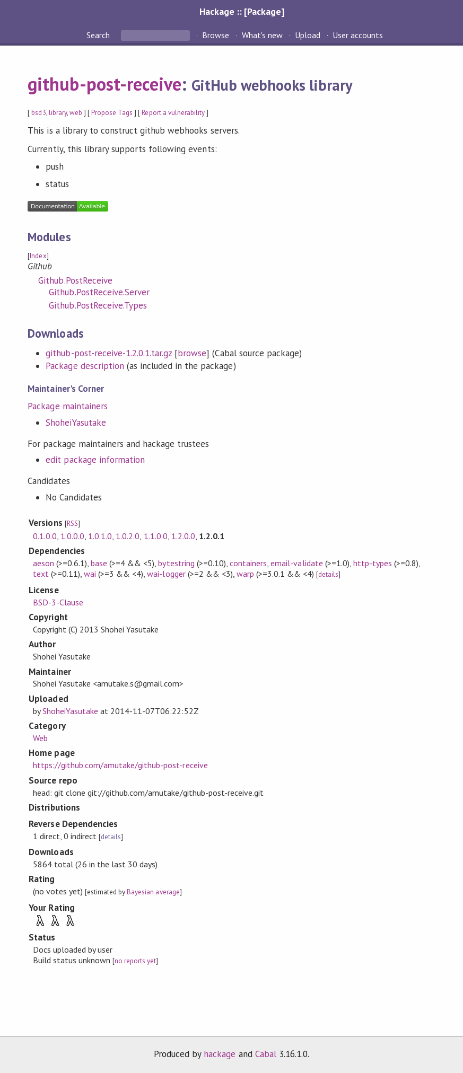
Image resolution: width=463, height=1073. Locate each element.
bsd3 (38, 112)
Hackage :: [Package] (241, 11)
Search (99, 35)
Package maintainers (67, 406)
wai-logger (166, 573)
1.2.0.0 (183, 536)
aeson (43, 563)
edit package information (95, 459)
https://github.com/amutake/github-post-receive (120, 765)
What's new (262, 35)
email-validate (296, 563)
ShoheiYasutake (76, 422)
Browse (215, 35)
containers (248, 563)
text (41, 573)
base (99, 563)
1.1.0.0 (156, 536)
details (328, 574)
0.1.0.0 (45, 536)
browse (192, 353)
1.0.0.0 (72, 536)
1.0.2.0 (127, 536)
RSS (72, 523)
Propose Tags (112, 112)
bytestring (176, 563)
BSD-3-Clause (58, 602)
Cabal (265, 1054)
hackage (219, 1054)
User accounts (358, 35)
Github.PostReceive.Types (98, 305)
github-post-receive (104, 83)
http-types (372, 563)
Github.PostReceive (75, 280)
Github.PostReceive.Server (99, 292)
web (75, 112)
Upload (307, 35)
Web (40, 738)
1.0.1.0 (100, 536)
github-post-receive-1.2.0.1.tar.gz (109, 353)
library (58, 112)
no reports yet (135, 960)
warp (245, 573)
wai (90, 573)
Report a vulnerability (173, 112)
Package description (85, 366)
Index (38, 255)
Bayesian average (153, 891)
